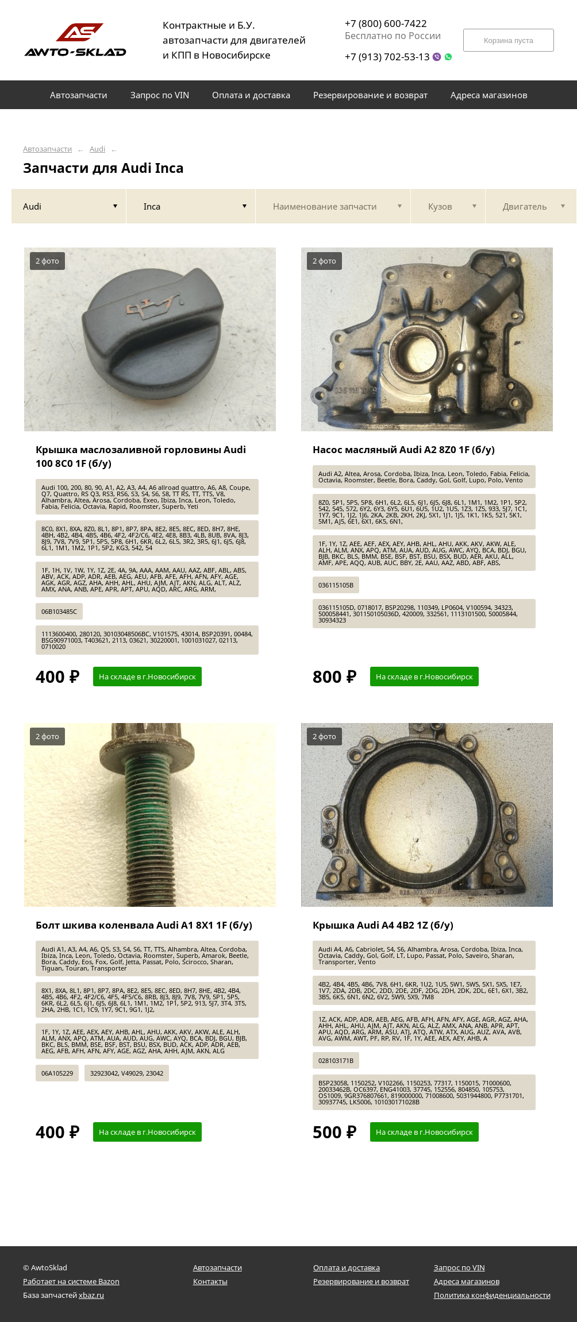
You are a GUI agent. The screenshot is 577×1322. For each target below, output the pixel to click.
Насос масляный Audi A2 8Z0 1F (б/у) (404, 449)
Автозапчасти (47, 149)
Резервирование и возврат (361, 1281)
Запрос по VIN (459, 1267)
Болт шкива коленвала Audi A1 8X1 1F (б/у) (144, 924)
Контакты (210, 1281)
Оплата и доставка (346, 1267)
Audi (97, 149)
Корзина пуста (508, 40)
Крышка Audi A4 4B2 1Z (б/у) (383, 924)
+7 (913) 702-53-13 (387, 56)
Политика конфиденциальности (492, 1295)
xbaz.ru (91, 1295)
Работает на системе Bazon (71, 1281)
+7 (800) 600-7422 (386, 23)
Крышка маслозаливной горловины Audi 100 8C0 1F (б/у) (141, 456)
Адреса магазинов (466, 1281)
